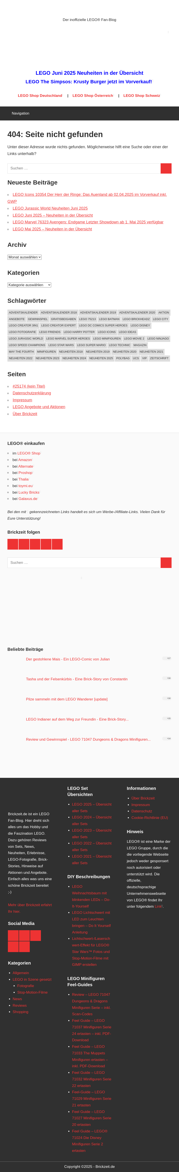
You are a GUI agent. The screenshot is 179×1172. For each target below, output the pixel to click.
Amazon (25, 460)
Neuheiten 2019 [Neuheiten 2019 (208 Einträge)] (98, 351)
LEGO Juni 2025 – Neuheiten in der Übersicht (53, 215)
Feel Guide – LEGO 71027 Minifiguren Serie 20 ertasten (91, 1118)
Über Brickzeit (25, 414)
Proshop (25, 473)
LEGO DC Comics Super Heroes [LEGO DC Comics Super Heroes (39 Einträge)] (103, 325)
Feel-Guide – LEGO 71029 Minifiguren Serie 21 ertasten (91, 1098)
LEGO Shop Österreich (92, 96)
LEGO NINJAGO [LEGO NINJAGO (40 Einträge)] (158, 338)
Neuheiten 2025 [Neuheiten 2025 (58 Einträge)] (101, 358)
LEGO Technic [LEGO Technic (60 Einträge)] (119, 345)
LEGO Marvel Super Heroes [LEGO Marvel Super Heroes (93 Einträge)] (68, 338)
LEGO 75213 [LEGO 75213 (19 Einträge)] (87, 319)
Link (158, 906)
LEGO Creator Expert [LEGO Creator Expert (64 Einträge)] (58, 325)
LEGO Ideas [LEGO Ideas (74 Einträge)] (127, 332)
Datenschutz (142, 811)
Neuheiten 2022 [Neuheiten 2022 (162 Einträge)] (21, 358)
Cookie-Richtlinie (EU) (150, 818)
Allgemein (21, 973)
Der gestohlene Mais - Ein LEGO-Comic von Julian (68, 659)
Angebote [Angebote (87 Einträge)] (17, 319)
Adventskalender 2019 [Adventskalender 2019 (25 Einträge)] (98, 312)
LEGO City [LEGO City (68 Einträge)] (160, 319)
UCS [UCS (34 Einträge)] (136, 358)
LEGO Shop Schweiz (141, 96)
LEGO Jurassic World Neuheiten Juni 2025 (50, 208)
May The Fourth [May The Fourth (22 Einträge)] (21, 351)
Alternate (25, 466)
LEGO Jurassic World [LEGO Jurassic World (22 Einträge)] (26, 338)
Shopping (20, 1012)
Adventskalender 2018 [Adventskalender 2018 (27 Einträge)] (59, 312)
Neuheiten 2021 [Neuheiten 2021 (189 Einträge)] (151, 351)
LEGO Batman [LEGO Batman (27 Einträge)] (109, 319)
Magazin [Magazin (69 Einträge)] (139, 345)
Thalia (23, 479)
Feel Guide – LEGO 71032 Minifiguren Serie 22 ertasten (91, 1079)
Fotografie (25, 986)
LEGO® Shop (29, 453)
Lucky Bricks (28, 492)
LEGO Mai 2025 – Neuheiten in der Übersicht (52, 229)
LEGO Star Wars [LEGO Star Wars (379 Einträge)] (61, 345)
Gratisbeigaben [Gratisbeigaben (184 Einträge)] (63, 319)
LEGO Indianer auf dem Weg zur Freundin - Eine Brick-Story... (77, 719)
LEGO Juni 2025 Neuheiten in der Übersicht (89, 73)
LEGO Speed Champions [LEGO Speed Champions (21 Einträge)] (27, 345)
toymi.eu (25, 486)
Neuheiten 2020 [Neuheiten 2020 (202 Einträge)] (125, 351)
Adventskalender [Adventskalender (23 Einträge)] (23, 312)
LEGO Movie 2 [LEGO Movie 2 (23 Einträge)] (134, 338)
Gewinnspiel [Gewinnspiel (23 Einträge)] (38, 319)
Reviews (20, 1005)
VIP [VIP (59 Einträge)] (144, 358)
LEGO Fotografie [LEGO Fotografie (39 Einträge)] (22, 332)
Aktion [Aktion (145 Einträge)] (163, 312)
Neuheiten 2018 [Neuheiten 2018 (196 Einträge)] (71, 351)
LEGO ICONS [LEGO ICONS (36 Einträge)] (107, 332)
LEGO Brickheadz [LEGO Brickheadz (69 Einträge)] (136, 319)
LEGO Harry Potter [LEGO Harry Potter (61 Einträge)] (79, 332)
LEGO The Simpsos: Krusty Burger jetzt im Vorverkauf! (89, 81)
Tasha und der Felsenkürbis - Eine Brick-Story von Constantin (77, 679)
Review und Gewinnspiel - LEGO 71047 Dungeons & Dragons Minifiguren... (88, 739)
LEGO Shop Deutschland (40, 96)
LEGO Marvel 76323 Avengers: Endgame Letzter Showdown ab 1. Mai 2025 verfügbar (88, 222)
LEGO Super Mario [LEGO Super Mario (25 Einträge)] (91, 345)
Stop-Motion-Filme (32, 992)
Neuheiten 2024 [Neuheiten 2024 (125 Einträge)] (74, 358)
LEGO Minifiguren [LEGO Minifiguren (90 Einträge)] (107, 338)
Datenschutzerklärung (32, 393)
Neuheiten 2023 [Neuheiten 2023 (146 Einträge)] (47, 358)
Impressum (22, 400)
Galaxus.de (27, 499)
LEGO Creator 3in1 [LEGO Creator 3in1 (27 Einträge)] (23, 325)
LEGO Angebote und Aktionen (39, 407)
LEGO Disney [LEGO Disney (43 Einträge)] (140, 325)
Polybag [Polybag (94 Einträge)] (123, 358)
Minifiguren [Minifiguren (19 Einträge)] (46, 351)
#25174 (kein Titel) (29, 386)
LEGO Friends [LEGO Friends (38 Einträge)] (50, 332)
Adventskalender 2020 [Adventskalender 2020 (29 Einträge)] (137, 312)
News (17, 999)
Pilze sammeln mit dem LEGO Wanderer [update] (67, 699)
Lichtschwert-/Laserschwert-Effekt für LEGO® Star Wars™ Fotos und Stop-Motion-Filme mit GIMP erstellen (91, 952)
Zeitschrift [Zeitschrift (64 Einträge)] (159, 358)
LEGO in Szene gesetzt (32, 979)
